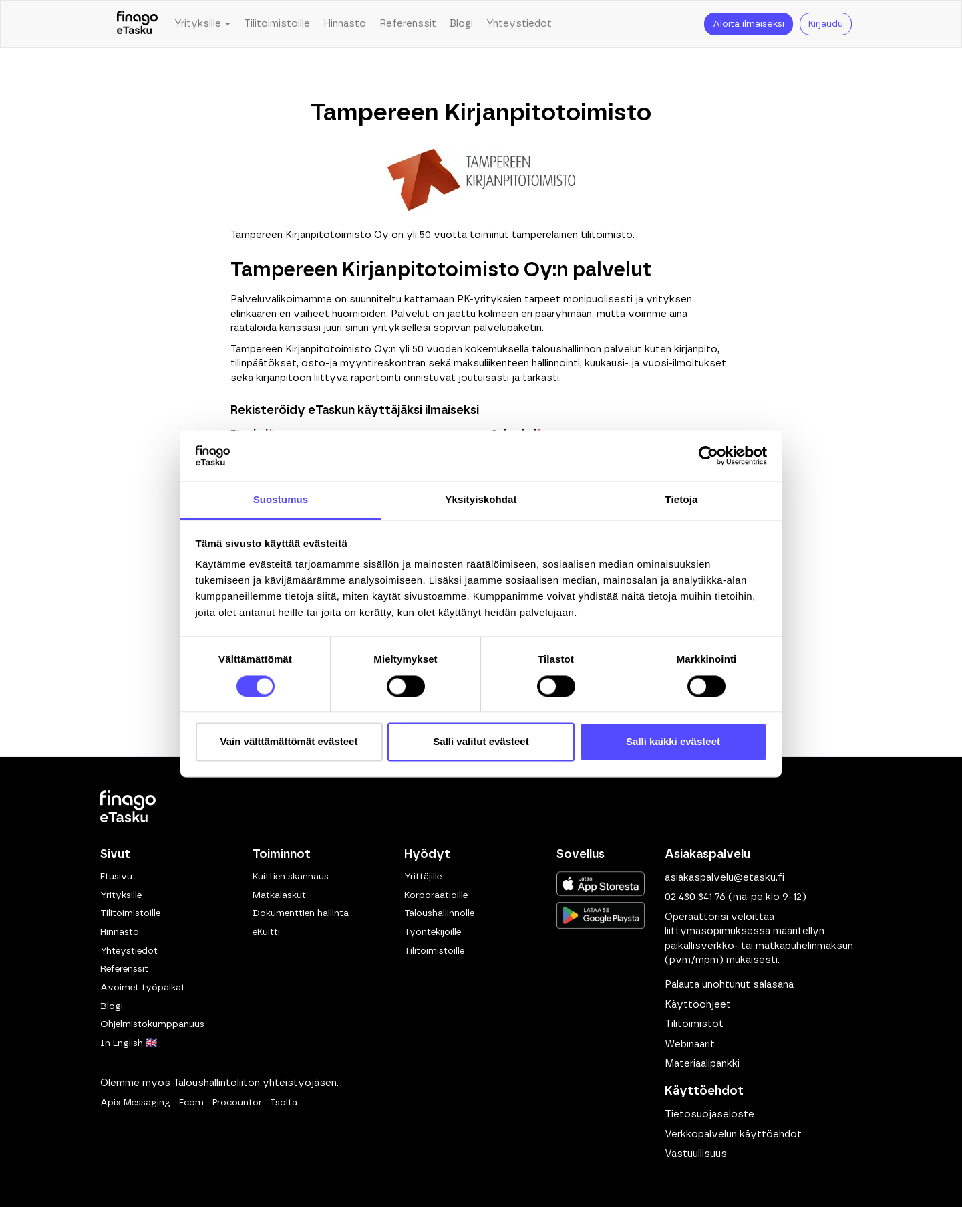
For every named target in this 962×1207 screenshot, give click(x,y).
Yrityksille (121, 895)
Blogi (461, 24)
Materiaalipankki (702, 1064)
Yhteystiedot (519, 24)
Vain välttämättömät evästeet (289, 742)
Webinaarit (690, 1044)
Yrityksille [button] (202, 24)
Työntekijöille (432, 932)
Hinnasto (344, 24)
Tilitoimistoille (277, 24)
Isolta (284, 1102)
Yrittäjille (423, 876)
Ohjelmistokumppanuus (152, 1024)
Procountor (237, 1102)
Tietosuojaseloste (709, 1114)
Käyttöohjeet (698, 1005)
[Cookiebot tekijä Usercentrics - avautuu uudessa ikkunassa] (708, 455)
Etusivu (116, 876)
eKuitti (266, 932)
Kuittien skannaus (291, 876)
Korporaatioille (436, 895)
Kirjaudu (825, 24)
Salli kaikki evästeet (673, 742)
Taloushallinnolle (439, 913)
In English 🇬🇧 (128, 1043)
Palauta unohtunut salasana (729, 985)
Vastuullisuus (696, 1154)
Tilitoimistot (694, 1024)
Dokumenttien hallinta (301, 913)
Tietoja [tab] (681, 500)
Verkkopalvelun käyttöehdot (733, 1134)
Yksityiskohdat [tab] (480, 500)
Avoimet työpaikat (142, 987)
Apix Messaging (135, 1102)
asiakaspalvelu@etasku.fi (724, 878)
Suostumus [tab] (281, 500)
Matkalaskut (279, 895)
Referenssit (407, 24)
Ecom (191, 1102)
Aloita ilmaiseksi (748, 24)
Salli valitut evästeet (480, 742)
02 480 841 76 (695, 897)
